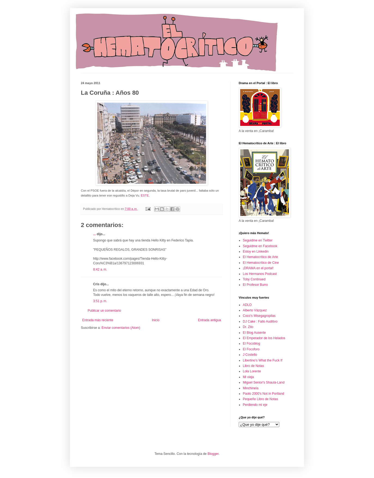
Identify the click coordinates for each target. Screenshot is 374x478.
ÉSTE (145, 195)
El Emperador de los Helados (264, 338)
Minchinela (250, 388)
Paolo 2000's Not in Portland (263, 394)
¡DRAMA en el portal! (258, 268)
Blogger (213, 454)
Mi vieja (248, 377)
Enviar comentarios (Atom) (121, 328)
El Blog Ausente (254, 333)
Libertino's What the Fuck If (262, 360)
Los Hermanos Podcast (260, 274)
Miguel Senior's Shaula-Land (263, 382)
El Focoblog (251, 343)
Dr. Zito (248, 327)
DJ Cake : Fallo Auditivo (260, 321)
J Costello (250, 355)
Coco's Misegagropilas (259, 316)
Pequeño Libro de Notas (260, 399)
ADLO (247, 305)
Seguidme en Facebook (260, 246)
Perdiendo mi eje (255, 405)
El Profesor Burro (255, 285)
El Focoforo (251, 349)
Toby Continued (254, 279)
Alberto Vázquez (255, 310)
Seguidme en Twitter (257, 240)
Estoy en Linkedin (256, 251)
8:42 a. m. (100, 269)
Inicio (156, 320)
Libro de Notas (253, 366)
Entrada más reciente (97, 320)
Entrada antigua (209, 320)
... (94, 234)
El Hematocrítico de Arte (260, 257)
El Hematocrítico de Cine (261, 263)
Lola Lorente (252, 371)
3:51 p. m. (100, 301)
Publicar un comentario (104, 310)
